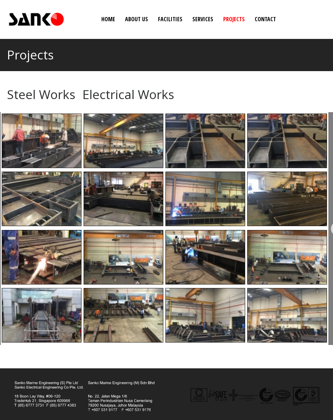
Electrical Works (128, 94)
